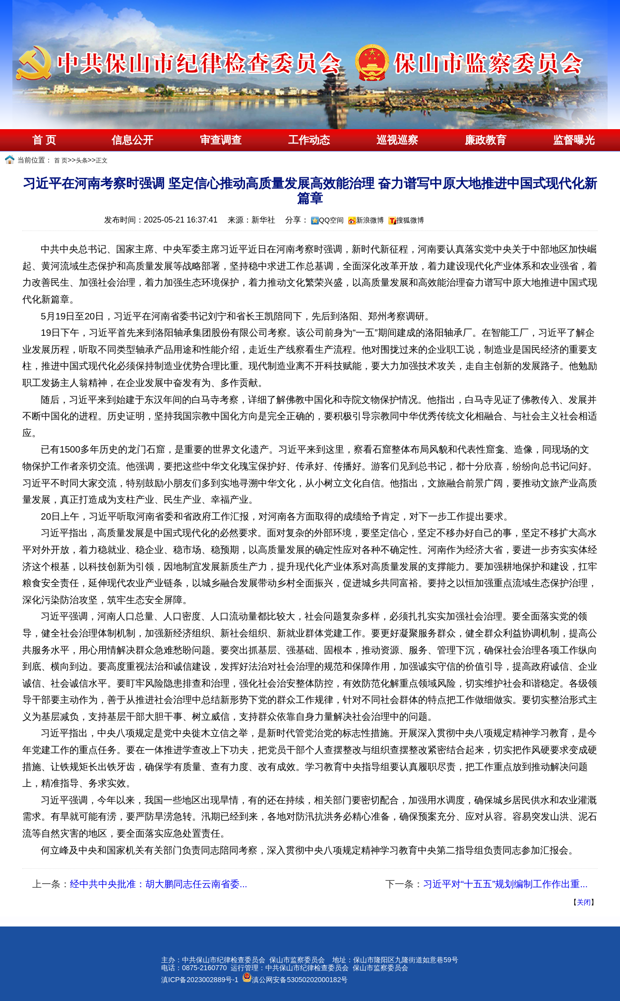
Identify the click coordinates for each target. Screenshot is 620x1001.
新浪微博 (370, 220)
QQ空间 (331, 220)
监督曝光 (574, 140)
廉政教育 (485, 140)
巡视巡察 (397, 140)
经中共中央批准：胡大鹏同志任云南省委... (159, 884)
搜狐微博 (410, 220)
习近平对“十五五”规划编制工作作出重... (505, 884)
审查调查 (221, 140)
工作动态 (309, 140)
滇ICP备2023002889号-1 (200, 980)
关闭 (584, 902)
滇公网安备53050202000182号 (295, 980)
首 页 (44, 140)
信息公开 (132, 140)
